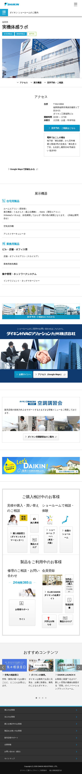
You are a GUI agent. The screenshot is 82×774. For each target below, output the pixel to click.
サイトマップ (9, 759)
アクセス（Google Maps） (50, 374)
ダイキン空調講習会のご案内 (41, 437)
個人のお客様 (9, 710)
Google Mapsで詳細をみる (22, 169)
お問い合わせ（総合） (13, 752)
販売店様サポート (11, 738)
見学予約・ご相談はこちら (63, 128)
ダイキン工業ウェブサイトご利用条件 (33, 770)
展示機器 (37, 82)
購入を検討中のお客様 (13, 724)
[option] (14, 673)
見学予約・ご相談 (55, 82)
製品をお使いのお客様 (13, 731)
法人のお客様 (9, 717)
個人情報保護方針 (55, 770)
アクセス (24, 82)
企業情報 (7, 745)
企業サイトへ (25, 374)
